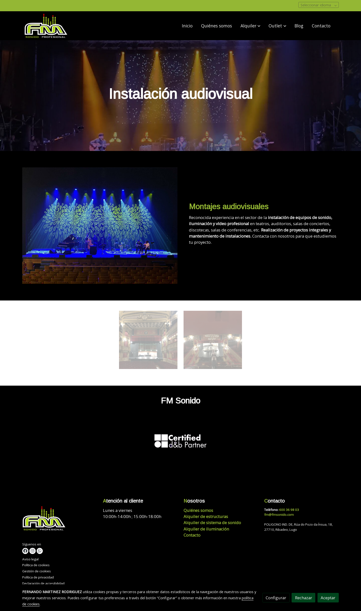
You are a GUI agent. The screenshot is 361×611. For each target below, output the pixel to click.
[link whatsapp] (40, 551)
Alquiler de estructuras (206, 516)
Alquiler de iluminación (206, 529)
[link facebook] (25, 551)
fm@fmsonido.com (279, 514)
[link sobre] (59, 519)
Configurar (276, 597)
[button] (277, 26)
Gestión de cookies (36, 571)
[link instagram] (32, 551)
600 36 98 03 (289, 509)
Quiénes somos (198, 510)
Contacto (192, 535)
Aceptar (328, 597)
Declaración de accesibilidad (43, 583)
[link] (46, 25)
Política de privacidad (38, 577)
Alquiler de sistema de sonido (212, 522)
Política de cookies (36, 565)
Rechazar (303, 597)
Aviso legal (30, 559)
